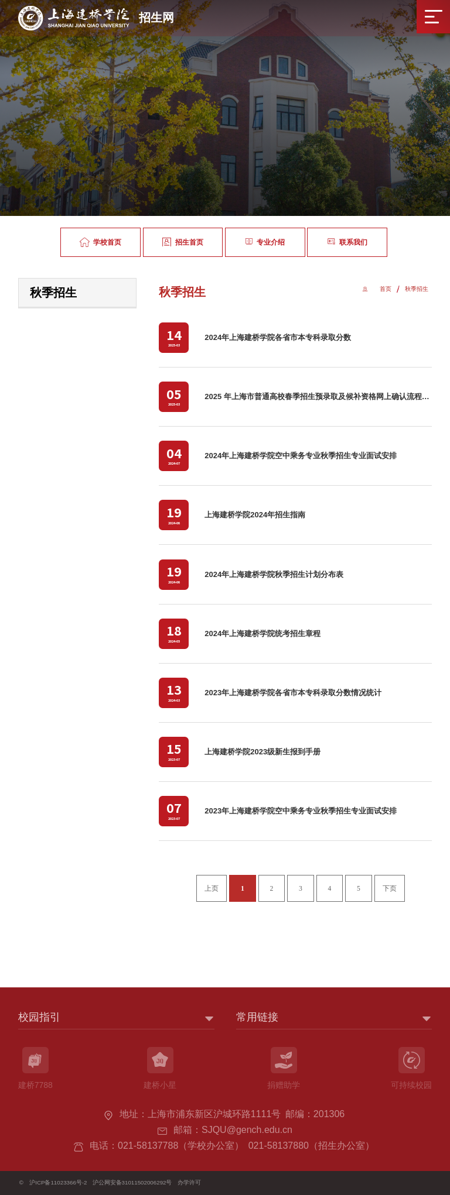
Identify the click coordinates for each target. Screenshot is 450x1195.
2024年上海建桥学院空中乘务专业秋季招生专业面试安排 (300, 455)
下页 (390, 888)
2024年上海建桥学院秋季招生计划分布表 (273, 574)
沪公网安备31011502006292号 (132, 1182)
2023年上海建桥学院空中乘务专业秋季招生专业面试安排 (300, 810)
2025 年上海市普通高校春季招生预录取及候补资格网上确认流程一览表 (324, 396)
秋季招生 (416, 289)
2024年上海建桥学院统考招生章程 (262, 633)
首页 (385, 289)
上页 (211, 888)
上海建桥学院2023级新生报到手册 (262, 751)
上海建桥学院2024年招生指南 (254, 514)
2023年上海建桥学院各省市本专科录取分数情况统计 (292, 692)
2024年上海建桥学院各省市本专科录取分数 (277, 337)
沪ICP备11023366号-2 (58, 1182)
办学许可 (189, 1182)
